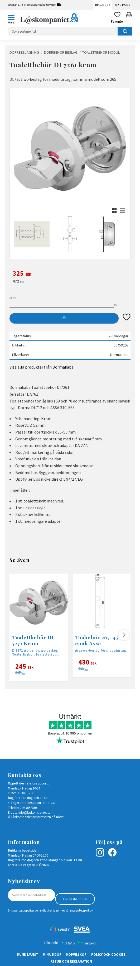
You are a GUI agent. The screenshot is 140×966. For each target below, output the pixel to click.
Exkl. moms (122, 5)
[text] (70, 274)
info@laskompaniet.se (34, 812)
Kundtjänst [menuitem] (27, 954)
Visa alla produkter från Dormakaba (41, 367)
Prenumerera (75, 899)
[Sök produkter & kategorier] (70, 31)
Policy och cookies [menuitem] (108, 954)
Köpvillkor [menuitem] (76, 954)
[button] (13, 18)
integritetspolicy (81, 910)
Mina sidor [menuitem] (52, 954)
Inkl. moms (102, 5)
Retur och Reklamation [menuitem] (71, 961)
